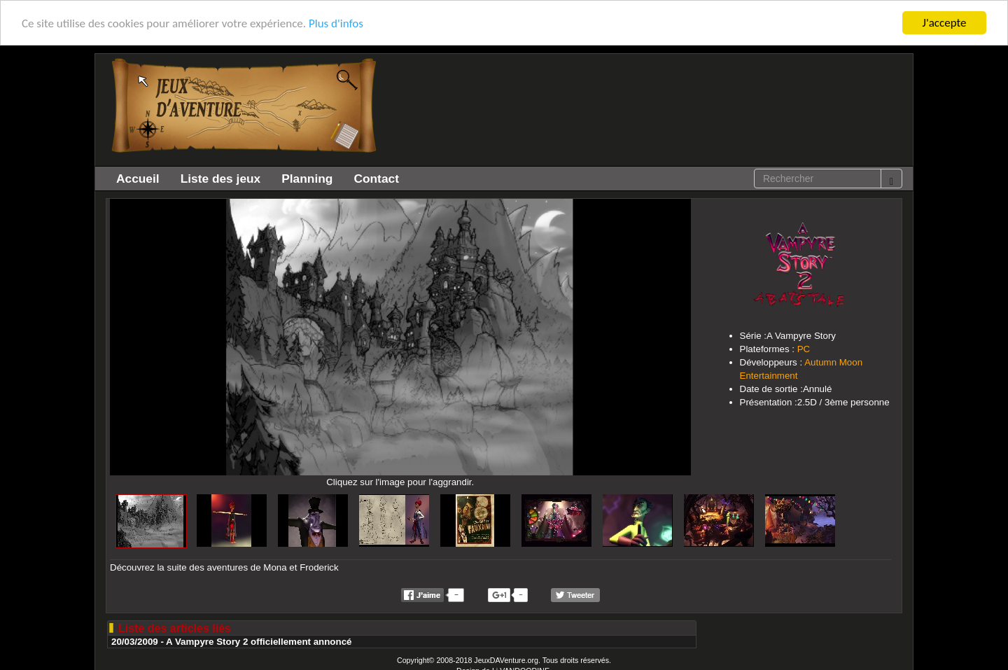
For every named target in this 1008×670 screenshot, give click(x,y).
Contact (376, 179)
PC (804, 349)
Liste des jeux (221, 179)
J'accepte (945, 22)
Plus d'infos (336, 22)
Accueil (138, 179)
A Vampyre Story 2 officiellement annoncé (258, 641)
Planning (306, 179)
